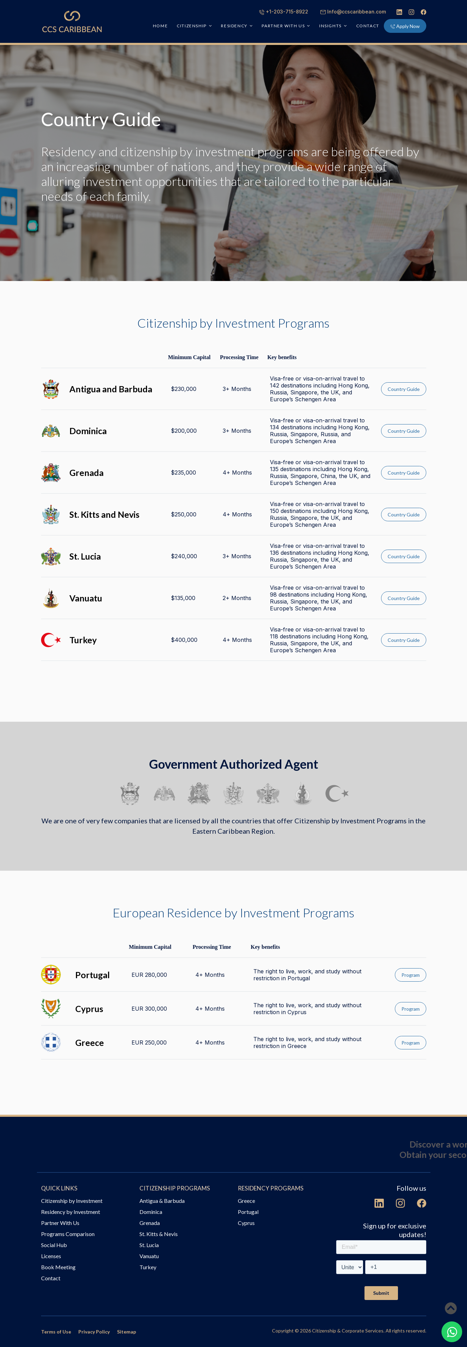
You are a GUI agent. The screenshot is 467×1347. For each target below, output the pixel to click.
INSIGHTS (330, 25)
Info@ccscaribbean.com (353, 12)
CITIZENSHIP (192, 25)
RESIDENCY (234, 25)
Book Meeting (58, 1267)
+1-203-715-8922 (283, 12)
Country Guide (404, 389)
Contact (367, 25)
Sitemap (126, 1332)
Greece (246, 1200)
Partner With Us (60, 1222)
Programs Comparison (68, 1234)
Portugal (248, 1211)
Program (410, 975)
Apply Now (405, 26)
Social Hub (54, 1245)
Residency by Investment (70, 1211)
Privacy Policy (94, 1332)
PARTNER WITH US (283, 25)
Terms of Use (56, 1332)
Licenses (51, 1256)
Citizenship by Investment (72, 1200)
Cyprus (246, 1222)
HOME (160, 25)
